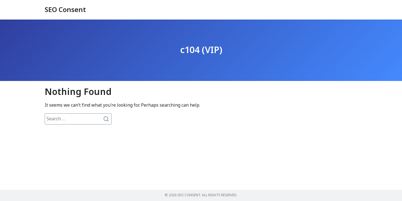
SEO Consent (65, 10)
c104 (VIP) (201, 50)
